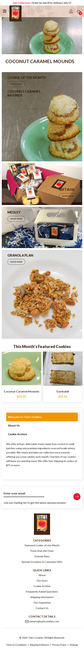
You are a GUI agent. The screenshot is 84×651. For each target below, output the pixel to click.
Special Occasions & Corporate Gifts (42, 561)
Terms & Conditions (16, 644)
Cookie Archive (17, 434)
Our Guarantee (42, 602)
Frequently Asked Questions (42, 591)
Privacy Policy (59, 644)
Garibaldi (62, 391)
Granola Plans (42, 556)
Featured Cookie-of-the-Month (42, 545)
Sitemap (74, 644)
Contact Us (42, 608)
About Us (14, 425)
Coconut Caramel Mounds (21, 391)
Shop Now (16, 84)
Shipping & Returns (40, 644)
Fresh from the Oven (42, 550)
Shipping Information (42, 597)
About (42, 575)
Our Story (42, 580)
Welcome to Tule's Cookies (25, 417)
